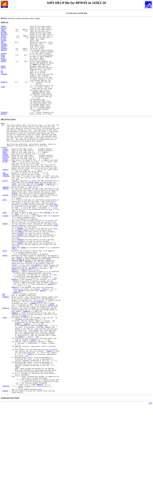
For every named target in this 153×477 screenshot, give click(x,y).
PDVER (3, 63)
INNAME (3, 27)
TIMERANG (4, 50)
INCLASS (4, 29)
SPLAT (34, 313)
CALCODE (4, 48)
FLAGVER (4, 67)
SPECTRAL (47, 248)
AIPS (150, 475)
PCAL (25, 237)
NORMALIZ (4, 93)
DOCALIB (4, 55)
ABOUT (41, 384)
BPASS (48, 306)
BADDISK (4, 132)
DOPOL (3, 61)
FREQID (3, 51)
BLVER (3, 65)
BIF (2, 80)
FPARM (3, 99)
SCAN (36, 212)
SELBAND (40, 214)
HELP (51, 239)
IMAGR (14, 291)
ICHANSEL (4, 84)
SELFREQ (49, 214)
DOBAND (3, 69)
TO (29, 384)
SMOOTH (3, 76)
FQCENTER (4, 130)
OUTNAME (4, 34)
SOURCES (4, 44)
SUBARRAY (4, 53)
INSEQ (3, 30)
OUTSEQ (3, 38)
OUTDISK (4, 40)
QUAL (2, 46)
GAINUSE (4, 59)
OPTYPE (3, 42)
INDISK (3, 32)
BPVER (3, 74)
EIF (2, 82)
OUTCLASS (4, 36)
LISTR (14, 214)
